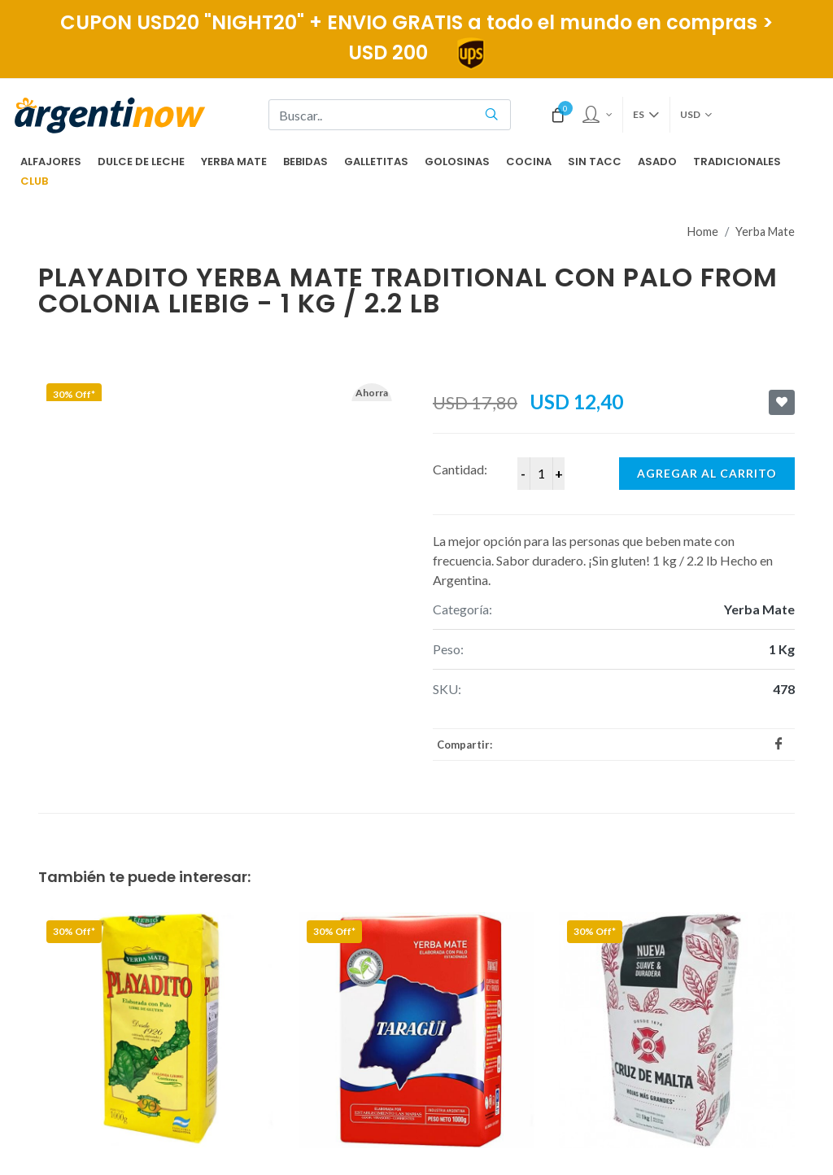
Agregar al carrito (707, 428)
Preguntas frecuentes (371, 978)
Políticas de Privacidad (374, 1052)
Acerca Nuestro (354, 1002)
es (646, 115)
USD (696, 115)
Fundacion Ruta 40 (363, 1027)
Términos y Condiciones (376, 1077)
